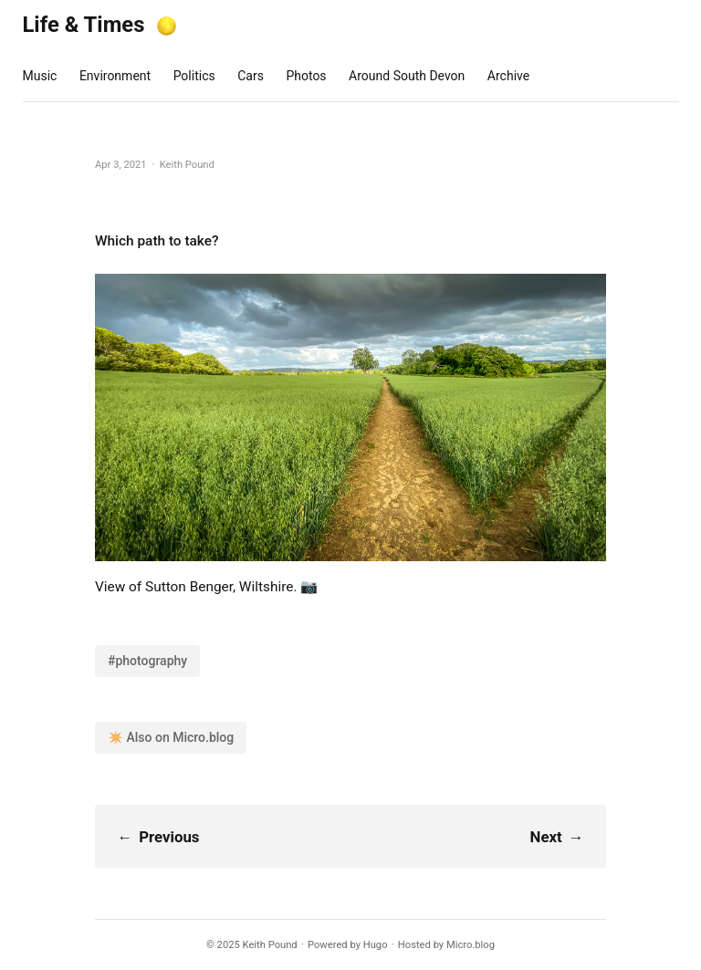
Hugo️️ (375, 945)
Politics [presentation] (194, 75)
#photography (147, 660)
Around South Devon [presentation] (407, 75)
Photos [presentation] (306, 75)
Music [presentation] (40, 75)
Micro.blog (470, 945)
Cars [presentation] (250, 75)
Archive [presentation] (508, 75)
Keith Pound (270, 945)
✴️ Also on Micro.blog (171, 737)
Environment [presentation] (115, 75)
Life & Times (84, 24)
